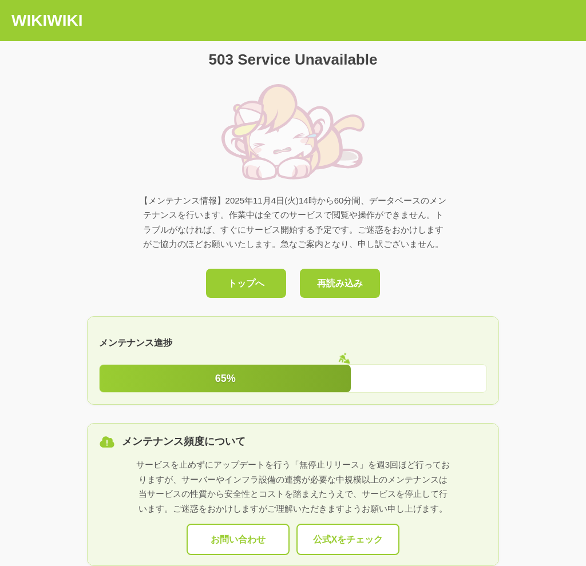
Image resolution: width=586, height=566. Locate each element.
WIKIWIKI (46, 20)
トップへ (246, 283)
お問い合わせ (238, 539)
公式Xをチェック (348, 539)
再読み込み (340, 283)
